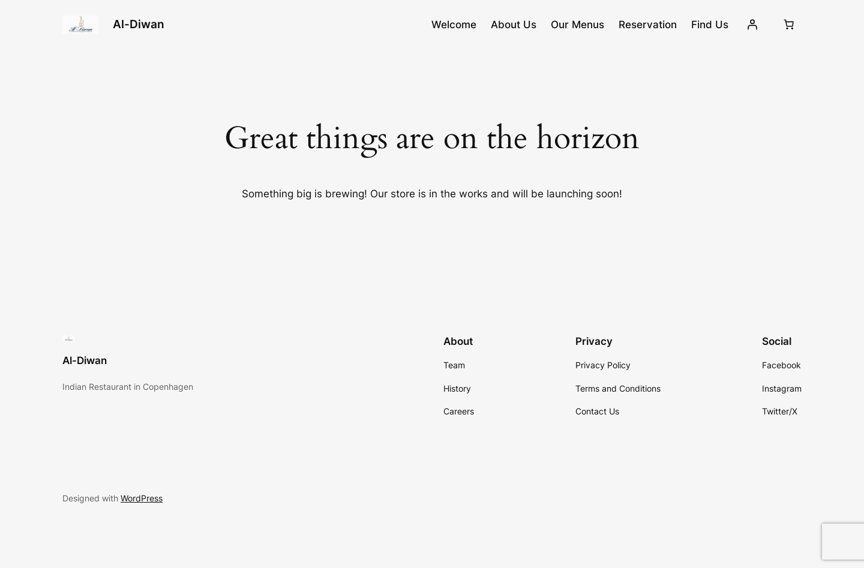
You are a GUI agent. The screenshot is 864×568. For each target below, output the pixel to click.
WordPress (142, 498)
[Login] (752, 24)
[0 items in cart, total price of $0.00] (789, 24)
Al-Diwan (138, 24)
